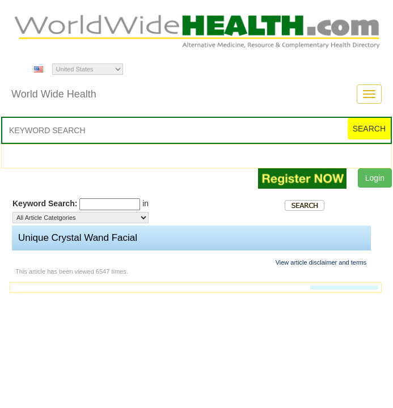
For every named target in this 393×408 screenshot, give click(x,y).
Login (374, 177)
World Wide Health (53, 94)
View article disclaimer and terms (321, 262)
